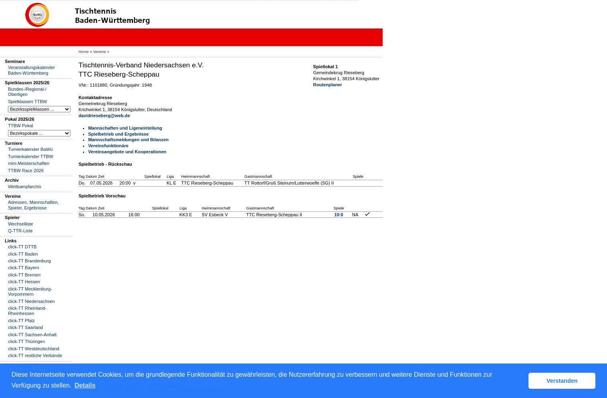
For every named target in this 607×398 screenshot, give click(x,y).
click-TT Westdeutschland (33, 348)
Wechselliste (20, 223)
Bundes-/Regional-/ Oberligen (27, 92)
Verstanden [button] (562, 381)
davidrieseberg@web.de (104, 115)
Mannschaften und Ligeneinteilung (125, 128)
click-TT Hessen (24, 281)
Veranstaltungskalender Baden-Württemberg (31, 70)
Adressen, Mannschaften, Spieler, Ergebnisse (33, 205)
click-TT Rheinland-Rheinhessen (27, 311)
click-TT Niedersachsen (31, 301)
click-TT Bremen (24, 274)
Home (84, 51)
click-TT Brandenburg (29, 260)
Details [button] (85, 385)
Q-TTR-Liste (20, 230)
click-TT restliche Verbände (35, 355)
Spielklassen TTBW (27, 101)
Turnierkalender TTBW (30, 156)
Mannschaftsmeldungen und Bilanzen (128, 139)
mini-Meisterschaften (28, 163)
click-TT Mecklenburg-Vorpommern (30, 291)
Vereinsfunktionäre (108, 145)
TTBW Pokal (20, 125)
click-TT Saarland (25, 327)
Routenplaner (327, 84)
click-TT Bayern (23, 267)
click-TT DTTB (22, 246)
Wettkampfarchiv (24, 186)
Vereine (99, 51)
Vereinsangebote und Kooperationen (127, 151)
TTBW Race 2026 (26, 170)
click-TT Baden (23, 254)
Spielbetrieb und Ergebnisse (118, 134)
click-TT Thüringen (26, 341)
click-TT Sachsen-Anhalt (32, 334)
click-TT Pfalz (21, 320)
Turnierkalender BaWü (30, 149)
